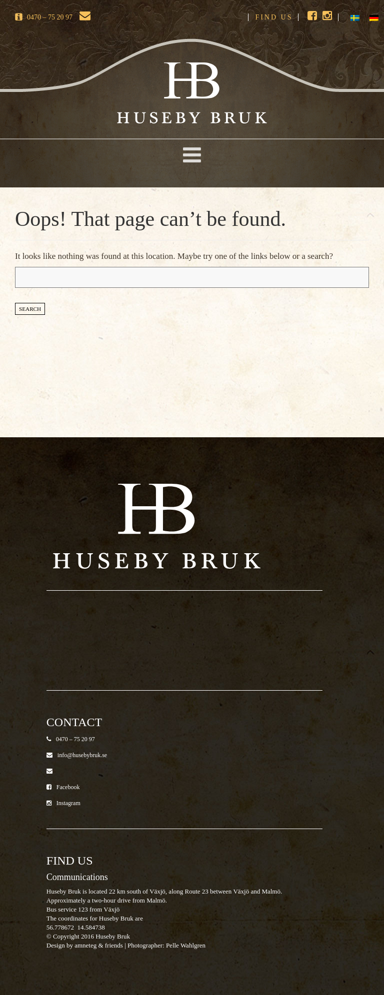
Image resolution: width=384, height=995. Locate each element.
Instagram (63, 803)
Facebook (63, 787)
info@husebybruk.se (76, 755)
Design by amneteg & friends (84, 945)
